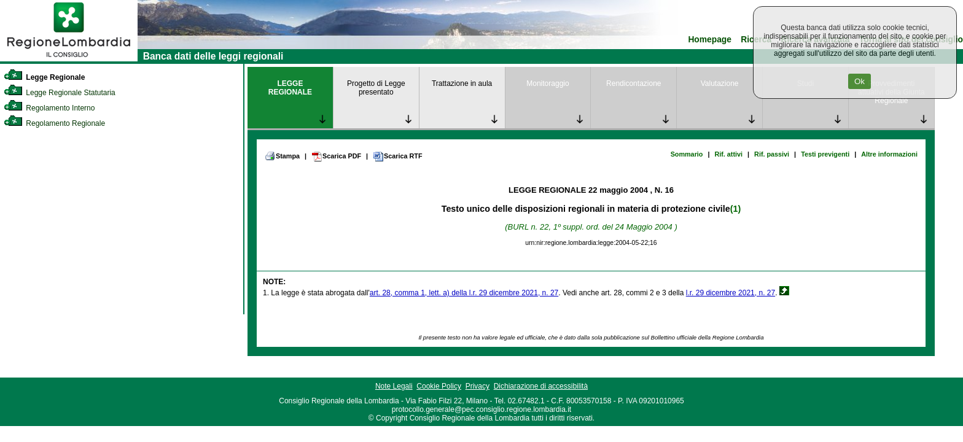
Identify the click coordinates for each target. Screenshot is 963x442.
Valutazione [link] (720, 83)
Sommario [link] (687, 154)
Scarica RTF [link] (397, 156)
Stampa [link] (282, 155)
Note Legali (394, 386)
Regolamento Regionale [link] (54, 123)
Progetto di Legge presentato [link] (376, 87)
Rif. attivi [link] (728, 154)
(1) (735, 209)
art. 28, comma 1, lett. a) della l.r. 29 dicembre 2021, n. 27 (464, 293)
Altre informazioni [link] (889, 154)
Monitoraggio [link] (547, 83)
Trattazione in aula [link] (462, 83)
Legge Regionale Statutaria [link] (59, 92)
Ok (859, 81)
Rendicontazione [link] (633, 83)
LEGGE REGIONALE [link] (290, 87)
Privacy (477, 386)
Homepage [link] (709, 39)
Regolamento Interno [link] (49, 108)
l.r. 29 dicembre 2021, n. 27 (730, 293)
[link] (69, 59)
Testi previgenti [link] (825, 154)
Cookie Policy (438, 386)
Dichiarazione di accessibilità (541, 386)
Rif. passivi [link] (771, 154)
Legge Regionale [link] (44, 77)
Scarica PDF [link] (336, 156)
